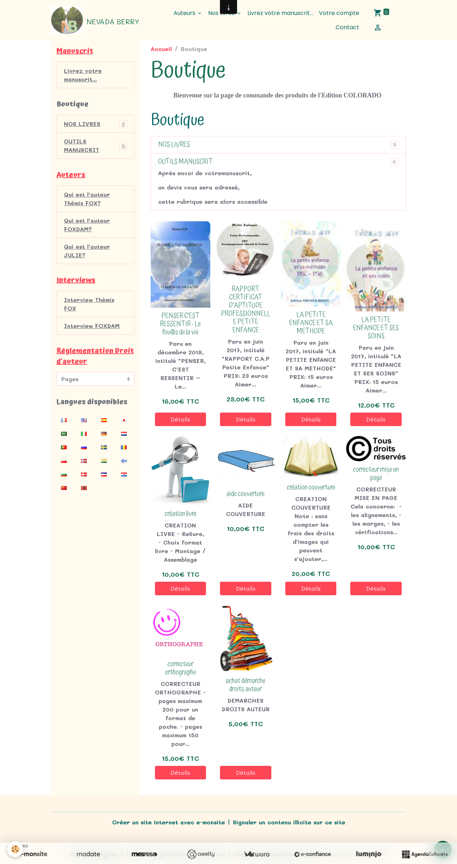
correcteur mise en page (376, 474)
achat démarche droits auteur (245, 685)
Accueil (161, 48)
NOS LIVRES (174, 145)
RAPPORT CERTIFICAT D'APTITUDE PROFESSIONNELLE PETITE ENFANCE (245, 310)
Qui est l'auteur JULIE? (87, 251)
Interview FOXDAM (92, 325)
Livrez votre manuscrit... (280, 13)
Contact (347, 27)
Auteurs (185, 13)
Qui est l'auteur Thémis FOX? (87, 199)
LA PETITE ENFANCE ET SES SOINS (376, 328)
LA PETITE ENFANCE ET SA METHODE (311, 323)
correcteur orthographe (180, 668)
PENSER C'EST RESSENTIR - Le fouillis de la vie (180, 324)
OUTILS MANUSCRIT (185, 162)
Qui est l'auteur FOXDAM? (87, 225)
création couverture (311, 487)
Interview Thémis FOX (89, 304)
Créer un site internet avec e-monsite (168, 822)
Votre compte (339, 13)
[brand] (94, 20)
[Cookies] (15, 849)
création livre (180, 514)
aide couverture (245, 494)
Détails (180, 419)
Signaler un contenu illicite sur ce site (289, 822)
